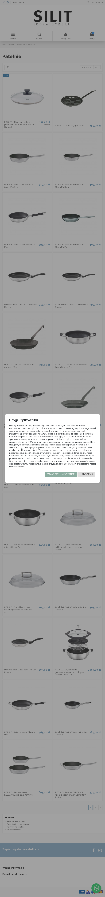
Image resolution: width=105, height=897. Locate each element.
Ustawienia (86, 474)
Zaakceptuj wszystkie (60, 474)
